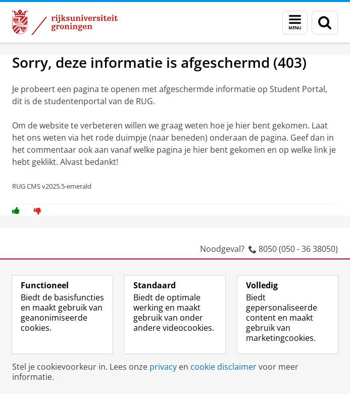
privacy (163, 366)
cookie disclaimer (223, 366)
